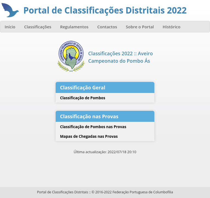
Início (10, 26)
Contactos (107, 26)
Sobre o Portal (140, 26)
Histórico (171, 26)
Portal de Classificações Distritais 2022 (105, 10)
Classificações (37, 26)
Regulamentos (74, 26)
